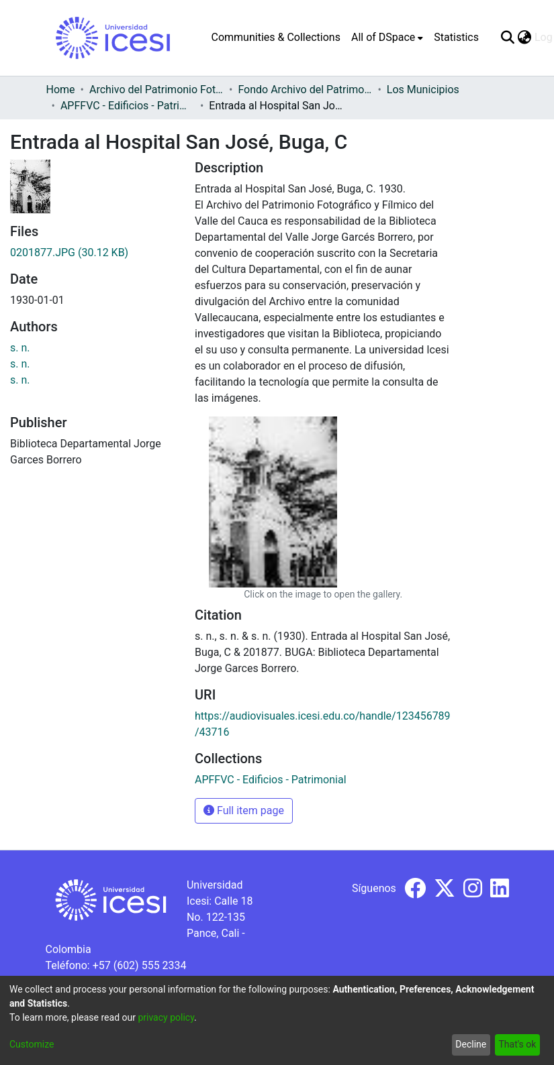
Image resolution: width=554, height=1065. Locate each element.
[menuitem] (387, 37)
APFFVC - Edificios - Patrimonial (127, 105)
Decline (470, 1044)
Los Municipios (423, 89)
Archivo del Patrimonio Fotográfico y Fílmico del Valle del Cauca (156, 89)
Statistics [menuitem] (456, 37)
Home (60, 89)
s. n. (20, 347)
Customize (31, 1044)
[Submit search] (508, 38)
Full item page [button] (243, 810)
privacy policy (166, 1017)
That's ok (517, 1044)
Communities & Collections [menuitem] (276, 37)
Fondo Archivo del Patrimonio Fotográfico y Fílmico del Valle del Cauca (305, 89)
